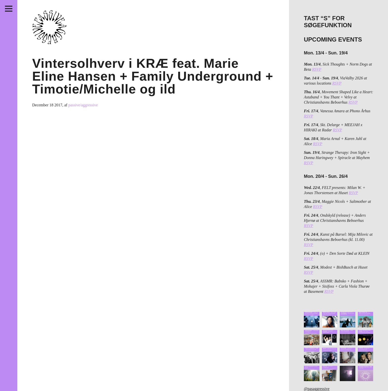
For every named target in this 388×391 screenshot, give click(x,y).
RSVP (316, 69)
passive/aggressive (83, 105)
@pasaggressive (317, 389)
